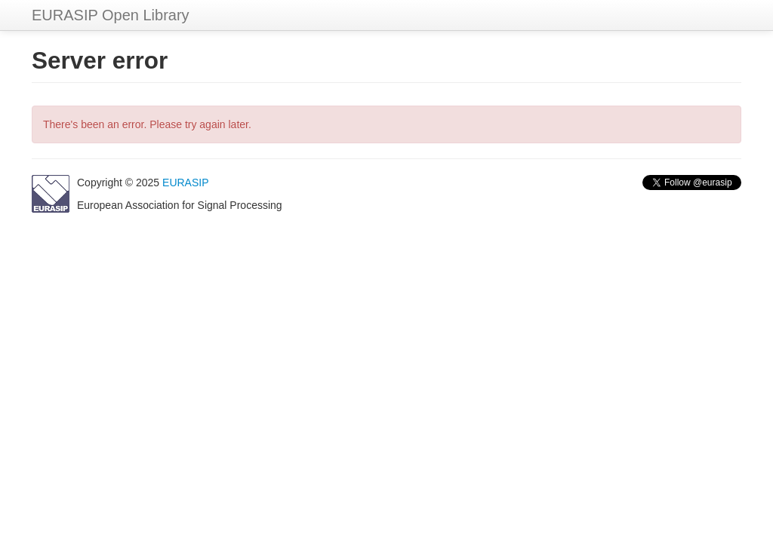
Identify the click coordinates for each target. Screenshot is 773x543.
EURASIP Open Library (110, 15)
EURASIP (185, 182)
